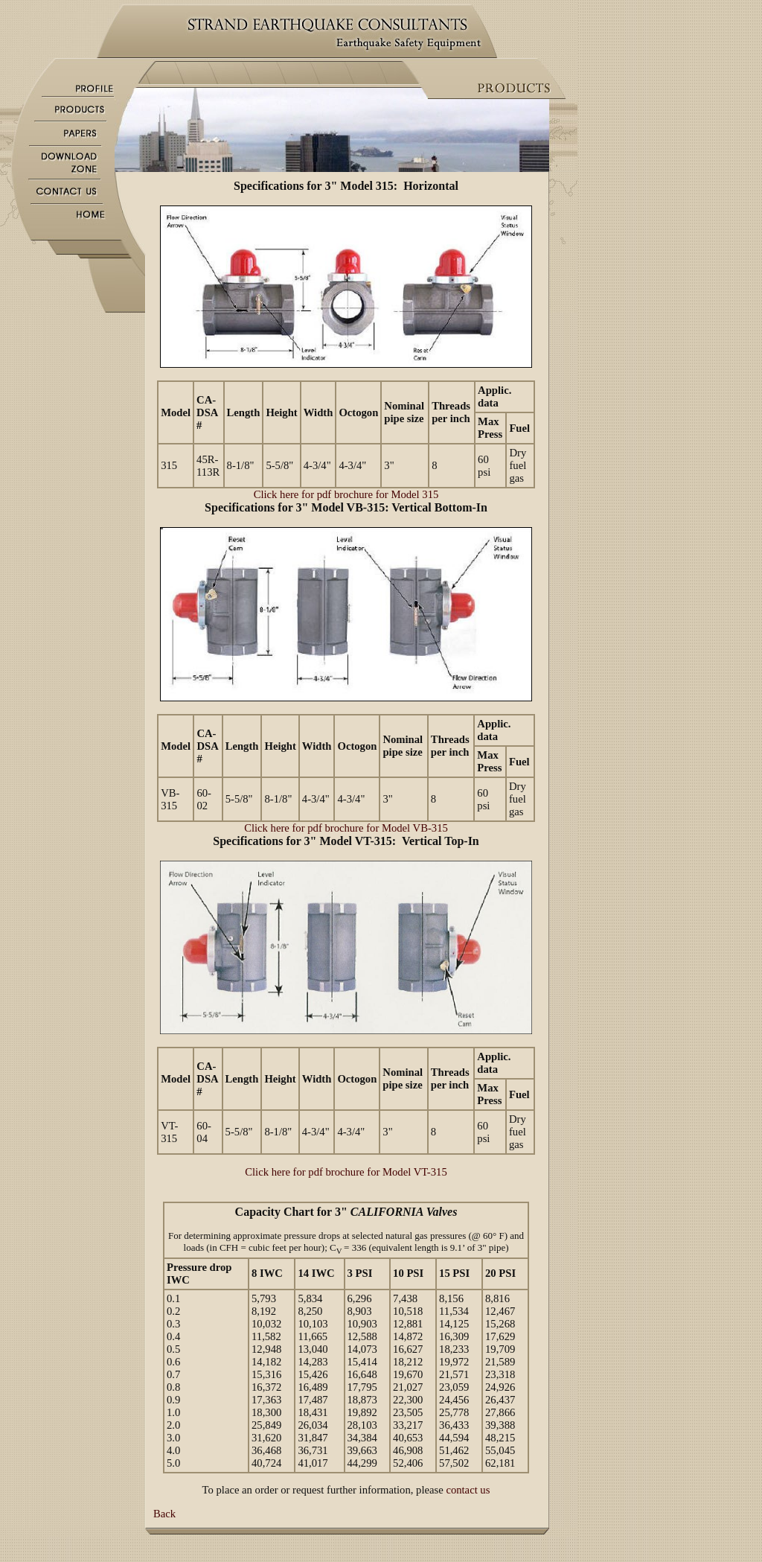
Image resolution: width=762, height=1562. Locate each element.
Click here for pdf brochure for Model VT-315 (345, 1172)
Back (164, 1514)
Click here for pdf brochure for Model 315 (346, 494)
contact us (468, 1490)
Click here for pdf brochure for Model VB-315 (346, 828)
